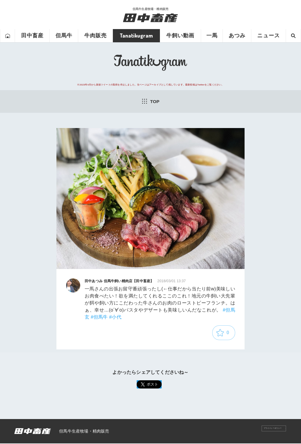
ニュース (268, 35)
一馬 (212, 35)
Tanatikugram (136, 35)
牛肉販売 (95, 35)
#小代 (115, 317)
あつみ (237, 35)
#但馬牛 (99, 317)
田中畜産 (32, 35)
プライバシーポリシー (260, 432)
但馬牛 (64, 35)
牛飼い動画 (180, 35)
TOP (150, 101)
